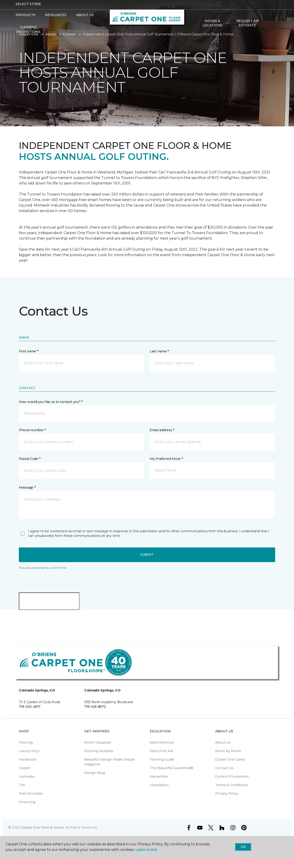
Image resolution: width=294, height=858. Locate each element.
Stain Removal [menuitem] (162, 742)
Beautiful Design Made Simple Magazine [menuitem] (109, 761)
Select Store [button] (28, 7)
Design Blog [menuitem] (94, 773)
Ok (243, 847)
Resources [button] (55, 18)
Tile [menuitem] (22, 785)
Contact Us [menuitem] (224, 768)
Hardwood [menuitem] (27, 759)
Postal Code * (29, 458)
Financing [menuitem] (27, 802)
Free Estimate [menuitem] (30, 793)
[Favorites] (274, 26)
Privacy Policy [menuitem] (226, 793)
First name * (28, 351)
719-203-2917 (29, 707)
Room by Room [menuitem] (228, 751)
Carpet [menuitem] (24, 768)
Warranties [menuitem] (159, 776)
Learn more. (146, 849)
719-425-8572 (95, 707)
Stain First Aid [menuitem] (161, 751)
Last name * (159, 351)
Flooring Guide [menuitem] (162, 759)
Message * (27, 487)
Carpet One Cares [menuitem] (230, 759)
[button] (268, 26)
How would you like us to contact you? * (51, 401)
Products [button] (25, 18)
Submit (147, 554)
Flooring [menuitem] (26, 742)
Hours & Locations (212, 26)
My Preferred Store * (166, 458)
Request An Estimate (247, 26)
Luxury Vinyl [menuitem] (29, 751)
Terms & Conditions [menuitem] (231, 785)
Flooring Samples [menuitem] (98, 751)
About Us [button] (85, 18)
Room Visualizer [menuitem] (97, 742)
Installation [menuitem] (159, 785)
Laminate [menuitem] (26, 776)
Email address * (162, 430)
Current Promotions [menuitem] (28, 32)
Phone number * (32, 430)
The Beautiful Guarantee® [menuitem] (171, 768)
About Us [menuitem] (223, 742)
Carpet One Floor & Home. (42, 827)
